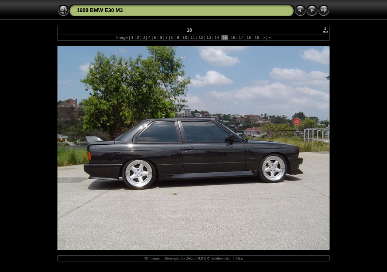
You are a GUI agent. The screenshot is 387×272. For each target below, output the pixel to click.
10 (184, 37)
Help (239, 258)
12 (200, 37)
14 (217, 37)
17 (240, 37)
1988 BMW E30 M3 (100, 10)
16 (232, 37)
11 (192, 37)
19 (257, 37)
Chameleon (215, 258)
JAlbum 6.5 (194, 258)
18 (249, 37)
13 (208, 37)
